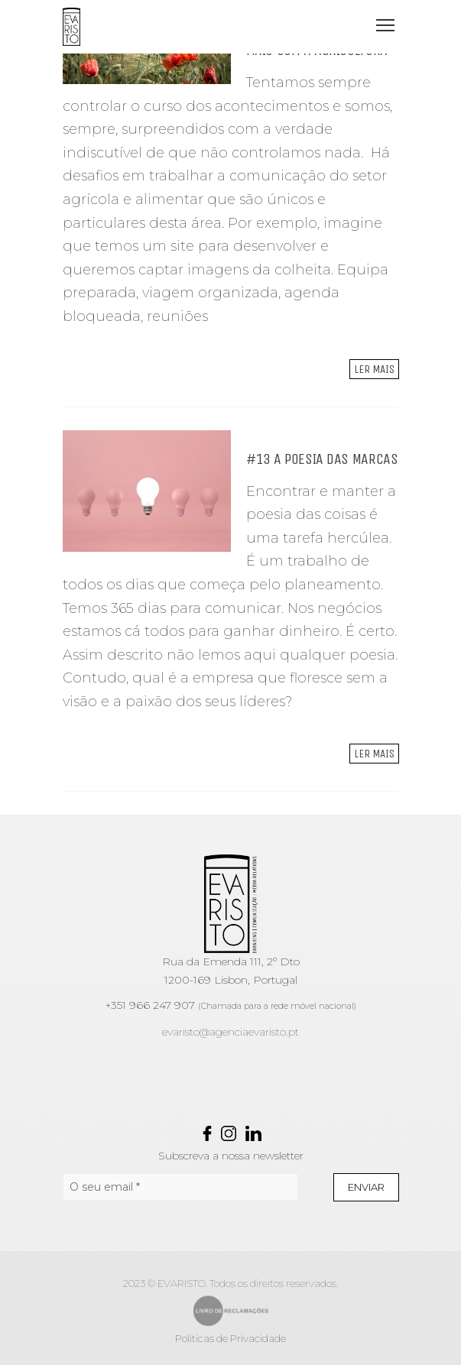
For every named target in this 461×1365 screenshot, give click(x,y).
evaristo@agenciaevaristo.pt (230, 1032)
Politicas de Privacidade (230, 1338)
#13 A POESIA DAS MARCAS (322, 459)
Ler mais (374, 369)
